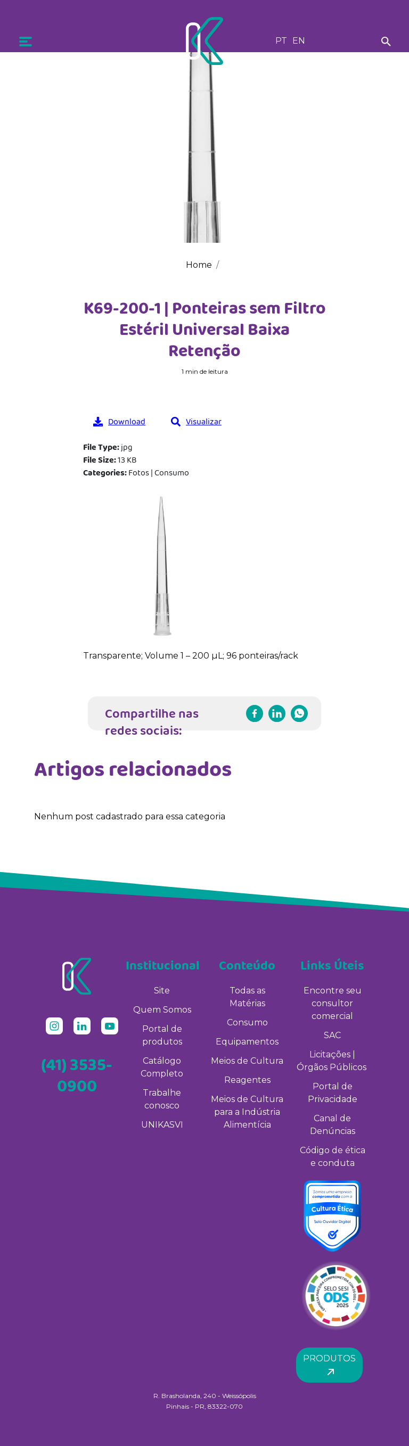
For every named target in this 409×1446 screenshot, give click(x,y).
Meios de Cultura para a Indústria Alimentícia (247, 1112)
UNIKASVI (162, 1125)
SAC (332, 1035)
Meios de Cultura (247, 1061)
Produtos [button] (329, 1364)
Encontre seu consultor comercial (333, 1003)
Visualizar (196, 421)
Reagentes (247, 1080)
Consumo (247, 1022)
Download (119, 421)
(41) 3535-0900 (76, 1075)
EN (298, 41)
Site (162, 990)
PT (281, 41)
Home (199, 265)
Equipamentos (247, 1042)
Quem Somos (162, 1010)
